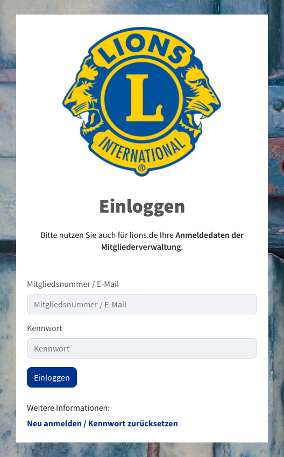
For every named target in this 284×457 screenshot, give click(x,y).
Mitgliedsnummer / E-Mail (73, 284)
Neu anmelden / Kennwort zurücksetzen (102, 423)
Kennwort (44, 328)
